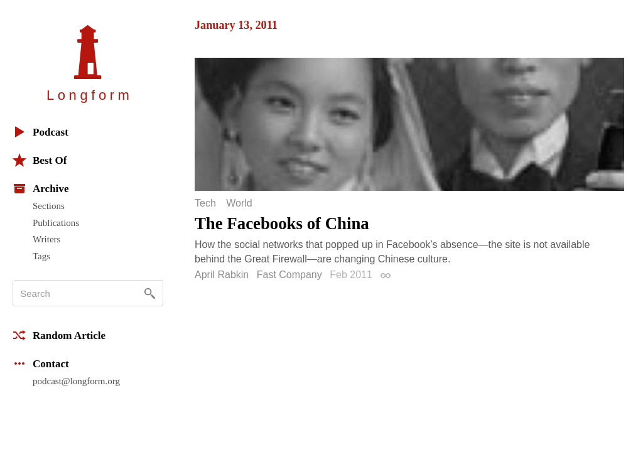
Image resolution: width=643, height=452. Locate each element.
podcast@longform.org (76, 381)
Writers (46, 239)
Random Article (59, 335)
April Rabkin (222, 274)
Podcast (40, 132)
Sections (49, 206)
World (239, 203)
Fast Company (289, 274)
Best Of (40, 160)
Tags (41, 256)
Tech (205, 203)
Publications (56, 223)
